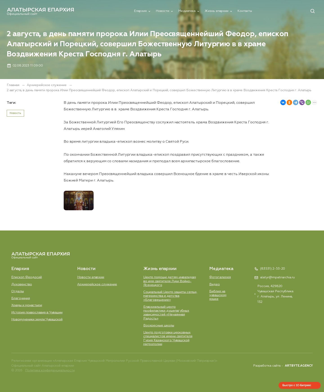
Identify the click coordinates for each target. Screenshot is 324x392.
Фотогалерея (220, 277)
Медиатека (187, 11)
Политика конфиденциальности (50, 370)
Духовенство (21, 284)
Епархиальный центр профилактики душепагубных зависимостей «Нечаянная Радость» (166, 312)
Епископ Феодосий (26, 277)
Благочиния (20, 298)
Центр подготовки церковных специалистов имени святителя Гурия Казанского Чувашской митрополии (167, 338)
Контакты (244, 11)
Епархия (140, 11)
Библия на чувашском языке (217, 295)
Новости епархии (90, 277)
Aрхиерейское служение (47, 85)
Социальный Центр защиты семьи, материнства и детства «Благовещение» (170, 295)
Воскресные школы (158, 325)
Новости (162, 11)
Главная (13, 85)
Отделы (17, 291)
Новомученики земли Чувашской (37, 319)
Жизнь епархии (216, 11)
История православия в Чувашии (37, 312)
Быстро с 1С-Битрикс (296, 385)
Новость (15, 113)
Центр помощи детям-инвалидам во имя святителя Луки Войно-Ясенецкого (169, 281)
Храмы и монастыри (26, 305)
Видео (214, 284)
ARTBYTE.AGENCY (299, 365)
